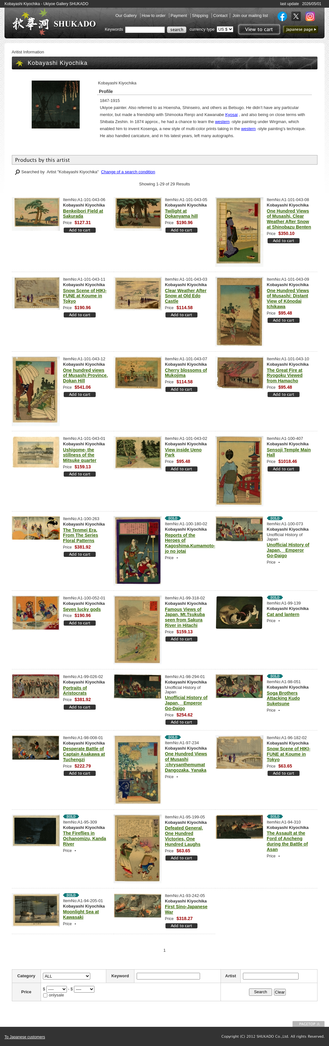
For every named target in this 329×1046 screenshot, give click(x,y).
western (222, 121)
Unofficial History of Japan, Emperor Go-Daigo (288, 550)
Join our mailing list (250, 15)
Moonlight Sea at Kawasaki (81, 914)
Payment (179, 15)
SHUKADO (54, 22)
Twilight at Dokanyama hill (181, 213)
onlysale (56, 995)
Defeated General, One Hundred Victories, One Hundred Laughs (184, 836)
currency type (201, 29)
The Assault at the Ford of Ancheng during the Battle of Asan (287, 841)
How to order (154, 15)
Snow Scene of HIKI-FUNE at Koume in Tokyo (85, 296)
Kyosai (231, 114)
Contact (220, 15)
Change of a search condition (128, 171)
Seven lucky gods (82, 609)
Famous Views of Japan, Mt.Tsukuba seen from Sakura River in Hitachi (185, 617)
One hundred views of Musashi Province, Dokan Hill (85, 376)
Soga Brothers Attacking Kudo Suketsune (283, 698)
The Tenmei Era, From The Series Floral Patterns (80, 535)
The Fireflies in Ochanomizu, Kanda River (84, 839)
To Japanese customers (24, 1037)
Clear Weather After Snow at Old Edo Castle (185, 296)
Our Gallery (127, 15)
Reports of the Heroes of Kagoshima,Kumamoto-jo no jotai (190, 543)
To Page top (309, 1024)
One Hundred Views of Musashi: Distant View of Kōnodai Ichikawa (288, 298)
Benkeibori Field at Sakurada (83, 213)
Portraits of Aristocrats (75, 690)
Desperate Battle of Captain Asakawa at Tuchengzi (84, 754)
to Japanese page (300, 29)
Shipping (200, 15)
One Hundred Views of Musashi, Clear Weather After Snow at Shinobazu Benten (289, 219)
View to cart (258, 29)
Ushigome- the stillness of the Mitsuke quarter (79, 455)
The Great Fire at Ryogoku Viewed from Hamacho (285, 376)
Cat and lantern (283, 614)
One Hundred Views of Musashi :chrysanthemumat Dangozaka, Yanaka (186, 761)
